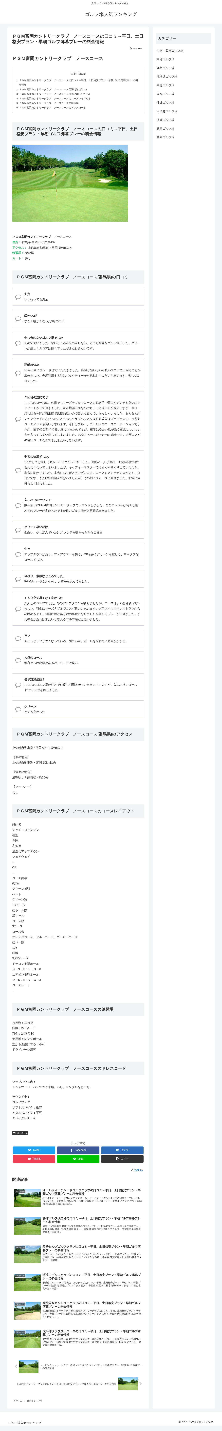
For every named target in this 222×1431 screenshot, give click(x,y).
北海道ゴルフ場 (167, 76)
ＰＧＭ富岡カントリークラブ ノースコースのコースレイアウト (57, 99)
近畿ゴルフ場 (165, 120)
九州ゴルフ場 (165, 68)
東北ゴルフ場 (165, 85)
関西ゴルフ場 (165, 137)
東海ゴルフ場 (165, 94)
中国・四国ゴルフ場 (170, 50)
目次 (73, 73)
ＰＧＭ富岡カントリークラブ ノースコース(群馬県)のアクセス (57, 94)
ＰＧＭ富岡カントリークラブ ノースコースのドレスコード (55, 109)
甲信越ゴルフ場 (167, 111)
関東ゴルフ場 (20, 1135)
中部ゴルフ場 (165, 59)
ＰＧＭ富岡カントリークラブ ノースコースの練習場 (51, 104)
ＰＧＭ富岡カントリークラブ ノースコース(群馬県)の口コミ (55, 90)
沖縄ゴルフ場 (165, 102)
